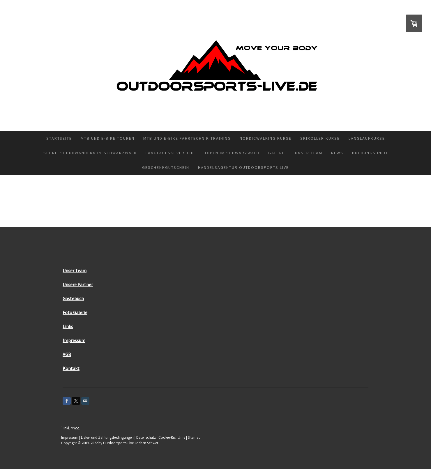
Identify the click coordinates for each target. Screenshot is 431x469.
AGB (67, 354)
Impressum (74, 340)
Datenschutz (146, 437)
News (337, 152)
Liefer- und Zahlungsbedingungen (107, 437)
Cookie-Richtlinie (171, 437)
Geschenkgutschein (165, 167)
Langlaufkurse (367, 138)
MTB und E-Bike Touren (108, 138)
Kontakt (71, 368)
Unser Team (308, 152)
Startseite (59, 138)
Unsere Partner (78, 284)
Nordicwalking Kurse (266, 138)
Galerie (277, 152)
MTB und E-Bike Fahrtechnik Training (187, 138)
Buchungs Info (370, 152)
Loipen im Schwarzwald (231, 152)
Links (68, 326)
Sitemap (194, 437)
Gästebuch (73, 298)
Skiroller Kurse (320, 138)
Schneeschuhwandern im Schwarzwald (90, 152)
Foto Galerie (75, 312)
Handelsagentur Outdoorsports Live (243, 167)
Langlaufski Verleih (170, 152)
